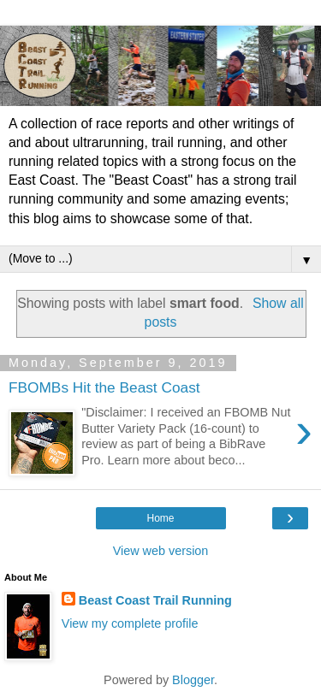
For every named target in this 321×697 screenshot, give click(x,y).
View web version (161, 551)
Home (160, 518)
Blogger (193, 680)
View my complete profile (130, 623)
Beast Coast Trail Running (155, 600)
